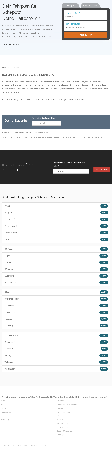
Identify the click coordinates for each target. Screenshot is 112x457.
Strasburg (56, 325)
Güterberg (56, 276)
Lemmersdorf (56, 232)
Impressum (35, 446)
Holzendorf (56, 219)
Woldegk (56, 355)
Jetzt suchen (86, 35)
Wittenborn (56, 269)
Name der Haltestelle (74, 24)
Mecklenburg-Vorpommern (68, 405)
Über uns (46, 446)
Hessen (61, 401)
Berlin (3, 408)
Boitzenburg (56, 312)
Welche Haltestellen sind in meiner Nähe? (69, 164)
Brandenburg (6, 412)
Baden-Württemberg (65, 431)
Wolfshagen (56, 249)
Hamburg (5, 420)
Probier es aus (11, 44)
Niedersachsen (64, 412)
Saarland (61, 416)
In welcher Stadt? (72, 13)
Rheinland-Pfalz (64, 408)
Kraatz (56, 206)
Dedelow (56, 239)
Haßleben (56, 319)
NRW (3, 401)
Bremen (4, 416)
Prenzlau (56, 349)
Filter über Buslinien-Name (44, 118)
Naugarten (56, 212)
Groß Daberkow (56, 335)
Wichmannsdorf (56, 299)
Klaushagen (56, 369)
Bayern (4, 405)
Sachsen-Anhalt (63, 423)
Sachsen (60, 420)
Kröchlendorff (56, 226)
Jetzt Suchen (101, 169)
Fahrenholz (56, 262)
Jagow (56, 256)
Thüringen (61, 435)
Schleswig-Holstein (64, 427)
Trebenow (56, 362)
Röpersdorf (56, 342)
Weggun (56, 292)
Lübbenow (56, 305)
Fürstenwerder (56, 282)
